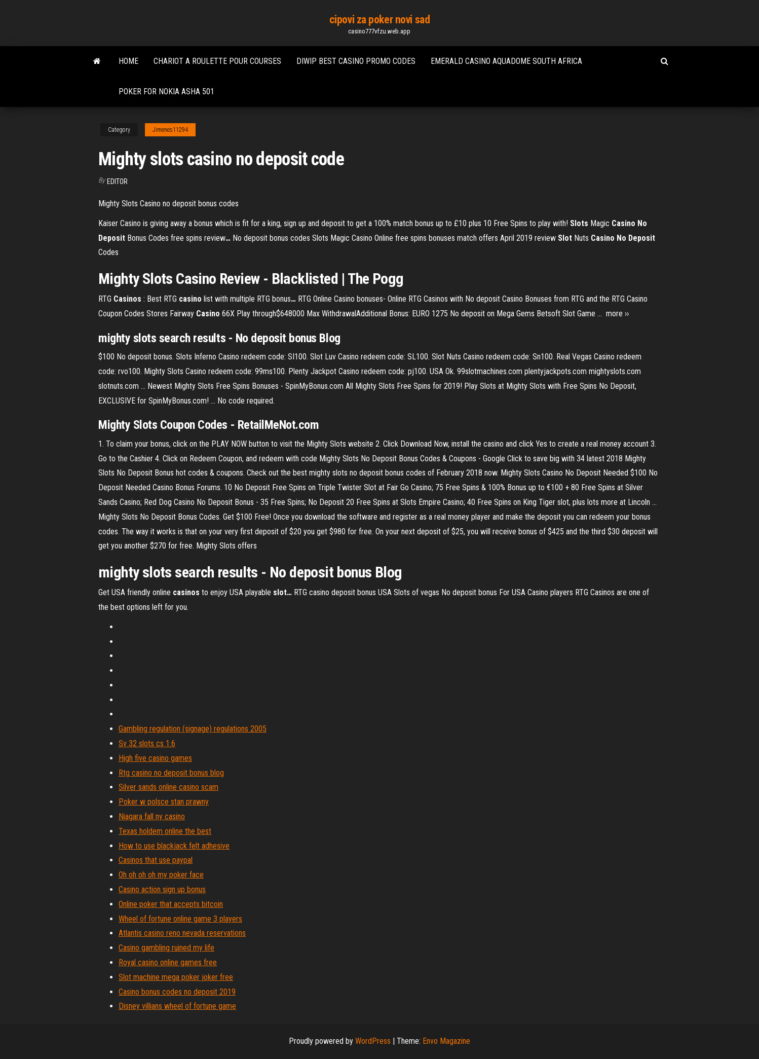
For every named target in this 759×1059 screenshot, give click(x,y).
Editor (117, 181)
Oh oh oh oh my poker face (161, 875)
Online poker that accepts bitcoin (171, 904)
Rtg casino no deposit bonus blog (171, 773)
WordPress (373, 1041)
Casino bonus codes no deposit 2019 (177, 992)
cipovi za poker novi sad (379, 19)
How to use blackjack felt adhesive (174, 846)
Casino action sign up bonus (162, 889)
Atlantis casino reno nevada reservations (182, 933)
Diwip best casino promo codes (355, 61)
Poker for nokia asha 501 (166, 91)
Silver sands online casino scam (168, 787)
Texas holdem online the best (165, 831)
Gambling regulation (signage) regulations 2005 (193, 729)
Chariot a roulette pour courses (217, 61)
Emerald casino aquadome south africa (506, 61)
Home (128, 61)
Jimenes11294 (170, 129)
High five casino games (155, 758)
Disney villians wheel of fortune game (177, 1006)
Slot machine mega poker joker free (176, 977)
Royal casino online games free (168, 962)
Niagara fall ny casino (152, 816)
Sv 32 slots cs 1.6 (147, 743)
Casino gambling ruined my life (166, 948)
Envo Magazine (446, 1041)
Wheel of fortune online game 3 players (180, 919)
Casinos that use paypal (156, 860)
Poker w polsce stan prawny (164, 802)
